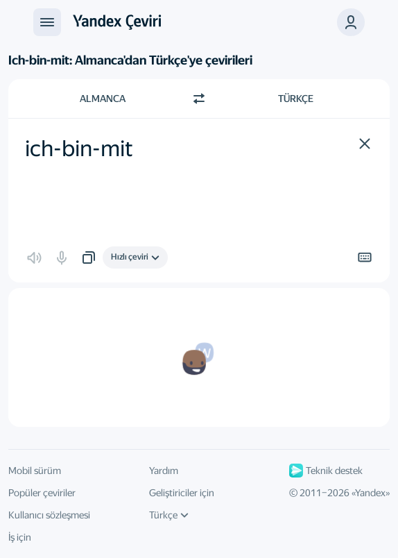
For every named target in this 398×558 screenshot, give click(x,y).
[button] (351, 22)
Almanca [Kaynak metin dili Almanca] (103, 98)
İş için (19, 537)
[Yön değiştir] (199, 98)
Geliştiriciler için (181, 492)
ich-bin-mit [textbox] (79, 148)
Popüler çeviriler (42, 492)
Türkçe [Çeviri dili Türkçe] (295, 98)
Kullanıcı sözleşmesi (49, 515)
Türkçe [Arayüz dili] (169, 515)
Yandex (370, 492)
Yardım (163, 470)
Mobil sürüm (34, 470)
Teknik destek (326, 470)
